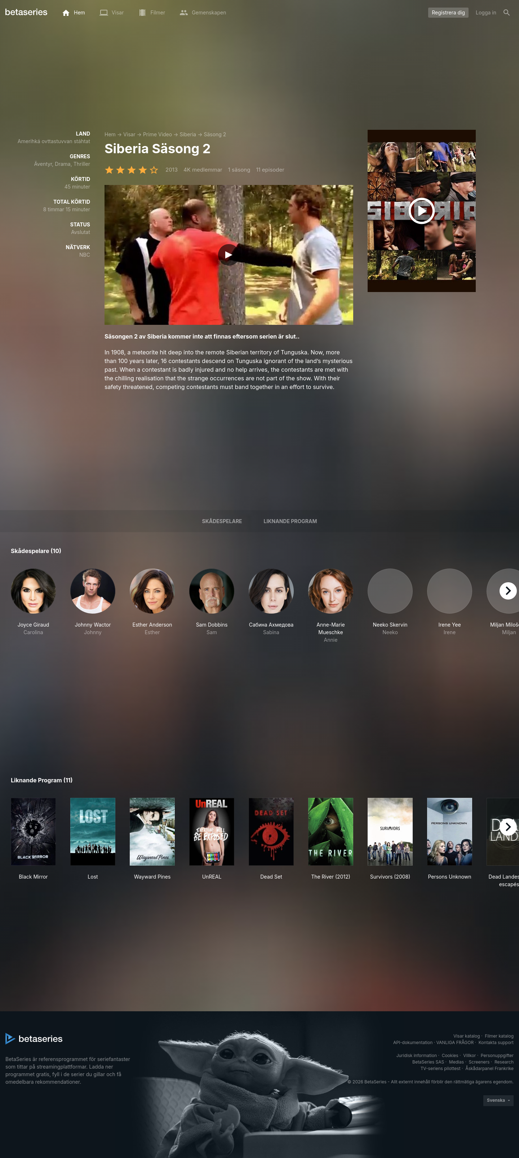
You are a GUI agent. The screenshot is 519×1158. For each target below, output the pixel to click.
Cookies (450, 1055)
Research (504, 1062)
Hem (110, 134)
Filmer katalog (499, 1036)
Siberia (187, 134)
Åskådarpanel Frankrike (489, 1068)
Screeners (479, 1062)
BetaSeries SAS (428, 1062)
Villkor (469, 1055)
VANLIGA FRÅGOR (455, 1042)
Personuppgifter (497, 1055)
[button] (33, 606)
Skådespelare (222, 521)
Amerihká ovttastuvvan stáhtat (54, 141)
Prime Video (157, 134)
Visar (129, 134)
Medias (456, 1062)
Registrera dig (448, 12)
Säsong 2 (215, 134)
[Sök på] (507, 13)
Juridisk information (416, 1055)
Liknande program (290, 521)
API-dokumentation (412, 1042)
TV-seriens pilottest (441, 1068)
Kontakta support (496, 1042)
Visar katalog (466, 1036)
